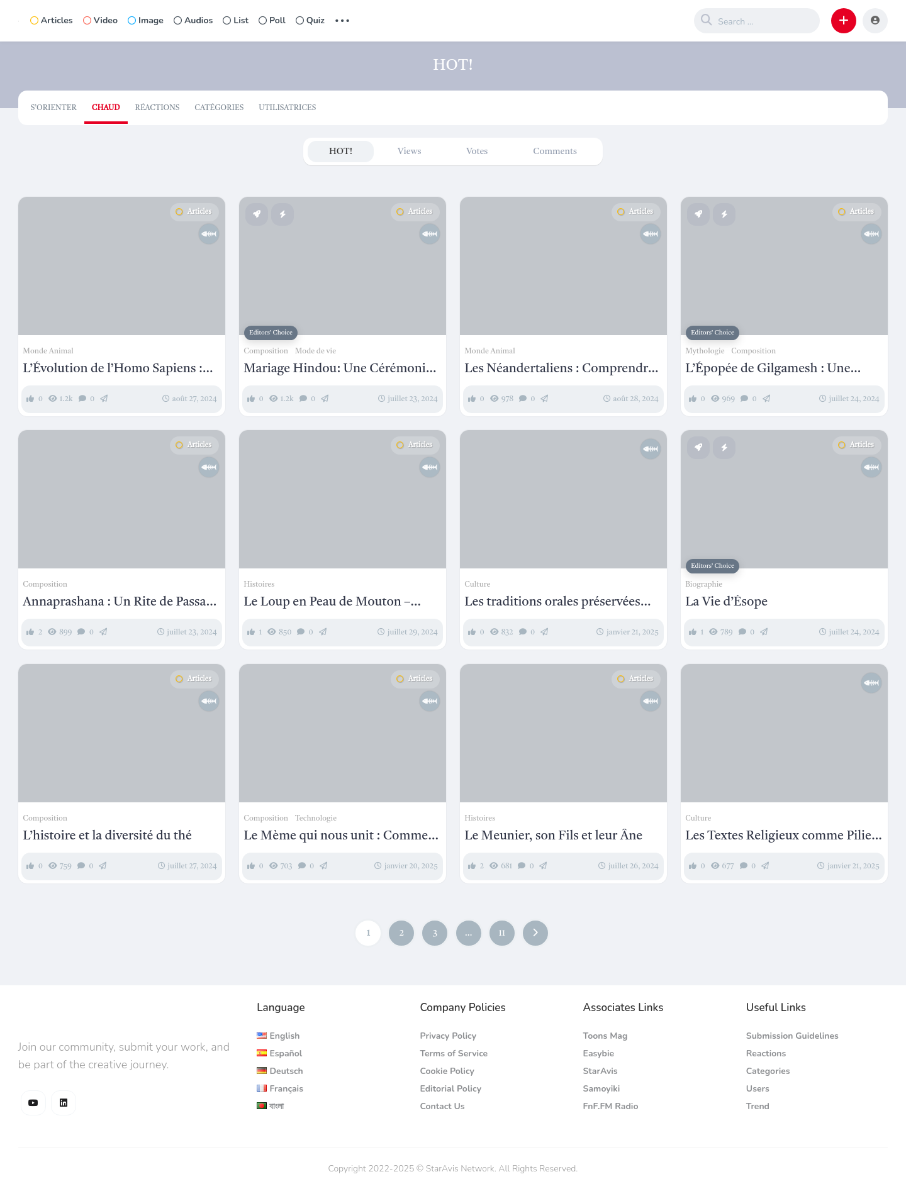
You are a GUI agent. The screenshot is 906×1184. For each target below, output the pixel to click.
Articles (51, 20)
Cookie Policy (447, 1071)
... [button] (342, 19)
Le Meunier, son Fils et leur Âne (553, 836)
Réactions (157, 108)
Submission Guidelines (792, 1036)
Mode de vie (315, 351)
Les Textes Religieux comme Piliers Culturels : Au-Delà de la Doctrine (783, 837)
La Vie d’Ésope (726, 602)
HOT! (340, 151)
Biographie (703, 585)
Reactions (766, 1054)
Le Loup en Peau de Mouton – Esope (326, 603)
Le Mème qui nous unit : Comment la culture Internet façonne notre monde (341, 837)
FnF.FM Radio (611, 1106)
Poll (272, 20)
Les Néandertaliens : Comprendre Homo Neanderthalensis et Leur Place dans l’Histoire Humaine (559, 370)
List (236, 20)
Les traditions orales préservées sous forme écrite (552, 603)
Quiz (310, 20)
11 (501, 933)
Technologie (316, 818)
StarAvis (600, 1071)
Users (757, 1089)
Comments (555, 151)
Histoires (258, 585)
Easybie (599, 1054)
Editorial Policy (450, 1089)
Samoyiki (601, 1089)
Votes (477, 151)
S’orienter (54, 108)
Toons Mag (605, 1036)
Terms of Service (454, 1054)
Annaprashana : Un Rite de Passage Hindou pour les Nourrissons (121, 603)
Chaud (106, 108)
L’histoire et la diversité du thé (107, 836)
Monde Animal (48, 351)
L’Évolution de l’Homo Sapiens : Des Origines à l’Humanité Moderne (112, 370)
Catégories (218, 108)
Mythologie (704, 351)
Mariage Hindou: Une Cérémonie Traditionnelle (337, 370)
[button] (843, 20)
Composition (265, 351)
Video (100, 20)
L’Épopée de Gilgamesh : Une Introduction (767, 370)
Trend (757, 1106)
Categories (768, 1071)
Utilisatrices (287, 108)
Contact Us (442, 1106)
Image (146, 20)
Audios (193, 20)
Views (409, 151)
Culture (477, 585)
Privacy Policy (448, 1036)
